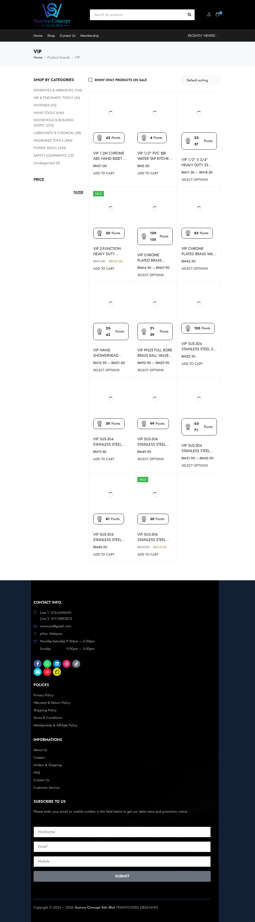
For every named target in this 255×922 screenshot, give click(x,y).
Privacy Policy (44, 695)
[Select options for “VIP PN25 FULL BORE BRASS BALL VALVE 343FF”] (150, 370)
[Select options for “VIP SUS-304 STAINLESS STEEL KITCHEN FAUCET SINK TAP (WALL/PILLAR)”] (194, 466)
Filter (78, 192)
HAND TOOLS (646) (49, 112)
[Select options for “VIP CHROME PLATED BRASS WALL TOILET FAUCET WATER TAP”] (194, 269)
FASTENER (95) (45, 105)
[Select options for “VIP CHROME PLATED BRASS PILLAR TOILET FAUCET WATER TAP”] (150, 275)
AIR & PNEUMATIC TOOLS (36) (57, 97)
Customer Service (47, 787)
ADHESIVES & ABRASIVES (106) (58, 90)
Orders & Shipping (48, 765)
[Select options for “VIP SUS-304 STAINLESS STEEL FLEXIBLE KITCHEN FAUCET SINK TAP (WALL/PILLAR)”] (150, 459)
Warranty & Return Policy (52, 702)
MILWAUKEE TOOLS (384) (53, 140)
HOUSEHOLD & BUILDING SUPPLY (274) (54, 122)
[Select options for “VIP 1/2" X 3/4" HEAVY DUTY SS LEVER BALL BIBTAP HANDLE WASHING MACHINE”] (194, 180)
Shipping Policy (45, 710)
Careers (39, 757)
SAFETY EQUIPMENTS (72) (54, 155)
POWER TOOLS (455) (50, 147)
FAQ (37, 772)
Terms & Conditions (48, 717)
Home (38, 57)
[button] (103, 173)
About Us (40, 749)
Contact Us (41, 780)
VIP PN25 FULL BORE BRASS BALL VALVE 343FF (154, 355)
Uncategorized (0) (47, 162)
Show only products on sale (120, 80)
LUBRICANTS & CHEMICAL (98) (57, 132)
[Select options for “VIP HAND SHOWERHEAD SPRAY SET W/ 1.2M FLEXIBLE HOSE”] (106, 370)
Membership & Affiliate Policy (55, 725)
